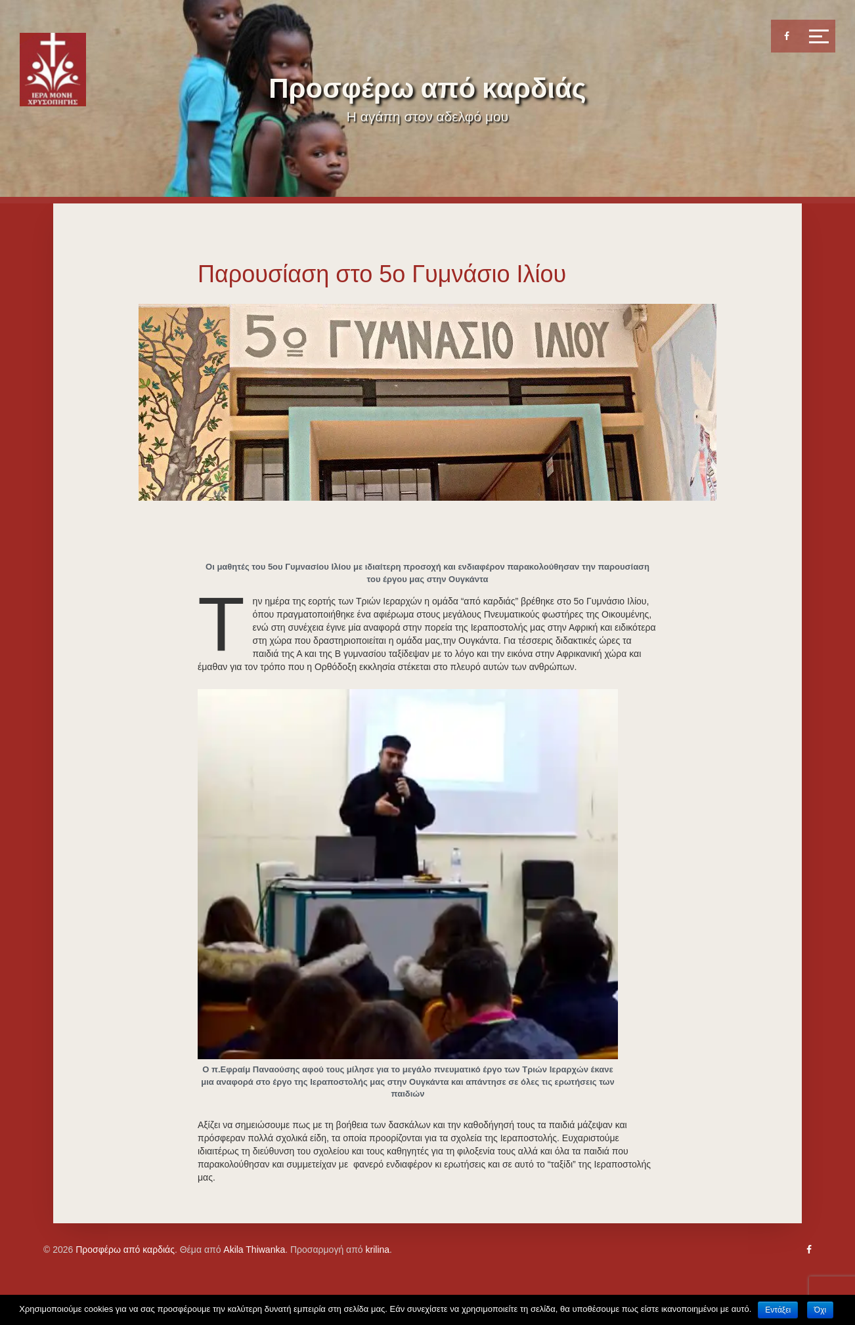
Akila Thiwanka (254, 1249)
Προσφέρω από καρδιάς (427, 88)
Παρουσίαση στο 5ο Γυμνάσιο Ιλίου (382, 274)
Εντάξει (778, 1309)
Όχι (820, 1309)
